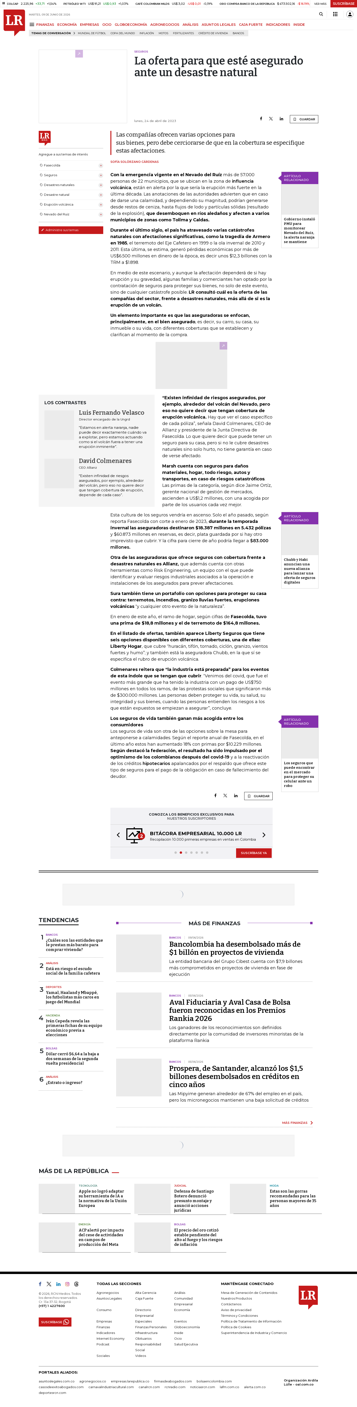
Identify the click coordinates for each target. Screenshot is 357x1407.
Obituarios (143, 1338)
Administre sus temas (59, 230)
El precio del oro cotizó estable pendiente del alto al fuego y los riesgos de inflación (198, 1237)
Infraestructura (146, 1333)
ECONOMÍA (67, 24)
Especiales (143, 1321)
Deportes (54, 987)
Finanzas (103, 1327)
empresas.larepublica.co (130, 1381)
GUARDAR (304, 119)
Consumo (104, 1310)
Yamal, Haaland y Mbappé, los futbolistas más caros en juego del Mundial (72, 997)
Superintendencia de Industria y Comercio (254, 1333)
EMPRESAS (89, 24)
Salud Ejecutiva (186, 1344)
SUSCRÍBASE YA (254, 853)
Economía (182, 1310)
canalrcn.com (149, 1387)
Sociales (103, 1356)
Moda (274, 1185)
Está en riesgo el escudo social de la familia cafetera (73, 971)
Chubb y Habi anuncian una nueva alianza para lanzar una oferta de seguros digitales (299, 570)
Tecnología (88, 1185)
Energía (85, 1224)
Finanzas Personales (151, 1327)
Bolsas (51, 1048)
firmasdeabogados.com (173, 1381)
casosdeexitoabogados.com (61, 1387)
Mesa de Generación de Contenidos (249, 1293)
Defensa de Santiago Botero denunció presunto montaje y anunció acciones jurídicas (194, 1201)
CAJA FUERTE (251, 24)
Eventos (180, 1321)
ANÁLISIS (190, 24)
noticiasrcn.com (202, 1387)
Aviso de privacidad (236, 1310)
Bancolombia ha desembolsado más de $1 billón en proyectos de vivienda (235, 948)
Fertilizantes (183, 33)
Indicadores (106, 1333)
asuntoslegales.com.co (57, 1381)
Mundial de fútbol (92, 33)
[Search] (321, 14)
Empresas (104, 1321)
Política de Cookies (236, 1327)
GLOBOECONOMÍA (131, 24)
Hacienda (53, 1015)
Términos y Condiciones (239, 1315)
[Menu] (32, 24)
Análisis (52, 963)
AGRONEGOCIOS (164, 24)
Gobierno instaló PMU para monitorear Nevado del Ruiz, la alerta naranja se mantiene (299, 230)
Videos (140, 1356)
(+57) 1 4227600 (52, 1306)
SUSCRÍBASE (344, 3)
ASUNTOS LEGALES (219, 24)
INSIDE (299, 24)
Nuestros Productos (236, 1298)
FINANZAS (45, 24)
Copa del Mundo (123, 33)
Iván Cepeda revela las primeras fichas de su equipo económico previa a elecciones (74, 1028)
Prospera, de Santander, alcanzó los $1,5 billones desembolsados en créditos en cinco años (236, 1076)
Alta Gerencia (145, 1293)
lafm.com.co (229, 1387)
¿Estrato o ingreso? (64, 1082)
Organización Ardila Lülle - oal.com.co (301, 1382)
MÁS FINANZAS (295, 1123)
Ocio (178, 1338)
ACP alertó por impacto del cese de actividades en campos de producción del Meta (101, 1237)
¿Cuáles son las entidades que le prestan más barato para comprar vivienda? (74, 945)
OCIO (106, 24)
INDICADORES (278, 24)
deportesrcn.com (52, 1393)
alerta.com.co (255, 1387)
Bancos (238, 33)
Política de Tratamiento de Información (251, 1321)
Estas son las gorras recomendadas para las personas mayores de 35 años (293, 1198)
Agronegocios (108, 1293)
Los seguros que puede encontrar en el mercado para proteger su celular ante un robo (299, 774)
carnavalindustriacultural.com (111, 1387)
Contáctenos (231, 1304)
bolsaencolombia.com (214, 1381)
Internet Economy (110, 1338)
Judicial (180, 1185)
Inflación (147, 33)
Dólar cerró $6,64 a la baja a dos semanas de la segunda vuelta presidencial (72, 1058)
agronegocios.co (92, 1381)
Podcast (103, 1344)
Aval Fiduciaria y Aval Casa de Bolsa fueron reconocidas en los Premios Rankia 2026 (230, 1010)
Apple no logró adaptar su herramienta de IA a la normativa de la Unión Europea (103, 1198)
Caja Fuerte (144, 1298)
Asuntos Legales (109, 1298)
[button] (116, 836)
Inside (178, 1333)
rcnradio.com (175, 1387)
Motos (163, 33)
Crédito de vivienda (213, 33)
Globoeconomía (187, 1327)
